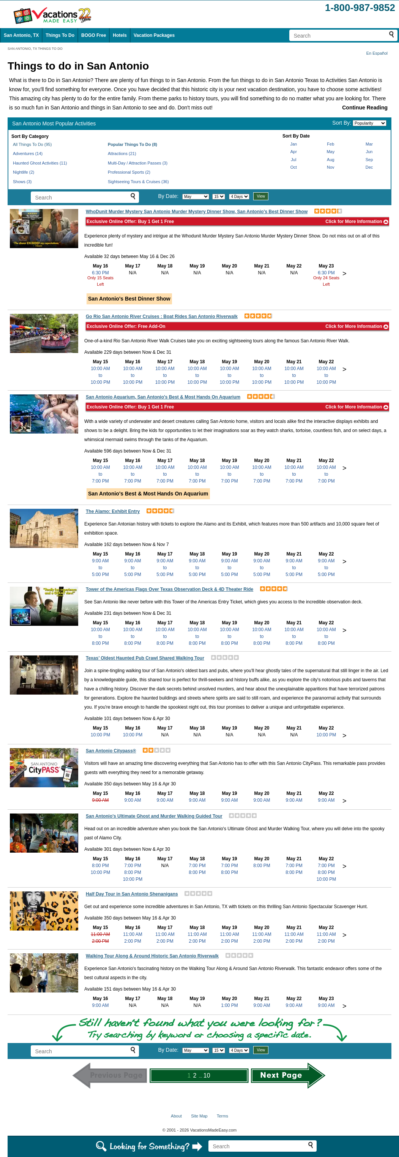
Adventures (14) (28, 153)
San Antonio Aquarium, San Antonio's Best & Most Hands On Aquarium (163, 397)
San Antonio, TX (21, 35)
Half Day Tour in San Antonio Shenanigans (132, 894)
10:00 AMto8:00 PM (100, 636)
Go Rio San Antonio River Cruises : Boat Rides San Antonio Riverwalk (162, 316)
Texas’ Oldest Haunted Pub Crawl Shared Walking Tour (145, 658)
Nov (330, 167)
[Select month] (195, 196)
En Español (377, 53)
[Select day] (218, 196)
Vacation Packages (154, 35)
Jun (369, 151)
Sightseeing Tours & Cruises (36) (138, 181)
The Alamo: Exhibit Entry (113, 511)
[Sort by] (369, 123)
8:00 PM (100, 865)
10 (206, 1075)
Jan (293, 144)
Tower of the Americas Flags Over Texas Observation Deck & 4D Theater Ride (169, 589)
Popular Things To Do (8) (132, 144)
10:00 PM (100, 735)
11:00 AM (100, 934)
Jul (293, 159)
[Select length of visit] (239, 196)
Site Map (199, 1116)
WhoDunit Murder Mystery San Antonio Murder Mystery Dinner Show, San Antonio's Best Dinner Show (197, 211)
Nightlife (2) (23, 172)
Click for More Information (356, 221)
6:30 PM (100, 272)
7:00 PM (132, 865)
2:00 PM (100, 941)
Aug (330, 159)
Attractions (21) (122, 153)
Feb (330, 144)
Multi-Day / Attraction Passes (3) (137, 163)
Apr (293, 151)
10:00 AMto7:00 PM (100, 474)
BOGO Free (93, 35)
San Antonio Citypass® (111, 750)
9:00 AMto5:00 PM (100, 567)
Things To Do (60, 35)
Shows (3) (22, 181)
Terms (222, 1116)
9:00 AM (100, 800)
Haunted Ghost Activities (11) (40, 163)
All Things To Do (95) (32, 144)
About (176, 1116)
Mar (369, 144)
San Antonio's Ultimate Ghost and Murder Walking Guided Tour (154, 816)
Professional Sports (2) (129, 172)
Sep (369, 159)
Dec (369, 167)
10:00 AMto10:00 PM (100, 375)
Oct (293, 167)
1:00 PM (229, 1005)
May (330, 151)
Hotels (120, 35)
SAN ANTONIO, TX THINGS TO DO (35, 49)
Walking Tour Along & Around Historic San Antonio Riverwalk (152, 956)
